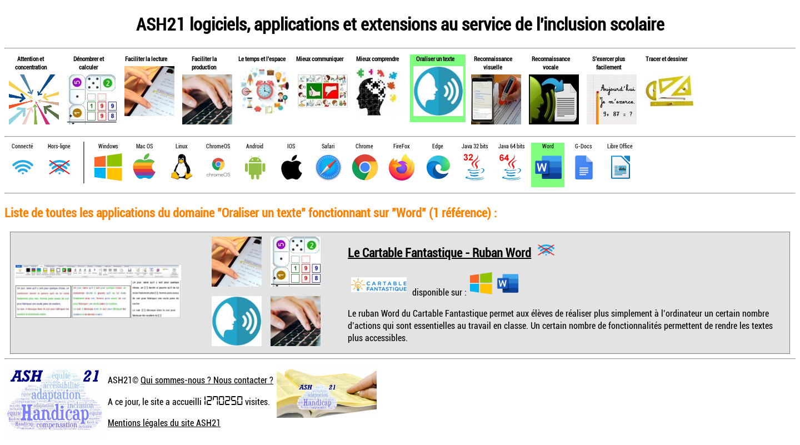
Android (254, 146)
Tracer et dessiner (666, 58)
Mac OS (144, 146)
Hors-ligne (59, 146)
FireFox (401, 146)
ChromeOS (218, 146)
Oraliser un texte (435, 58)
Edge (437, 146)
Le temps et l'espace (262, 58)
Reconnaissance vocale (551, 62)
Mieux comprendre (377, 58)
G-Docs (583, 146)
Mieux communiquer (319, 58)
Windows (108, 146)
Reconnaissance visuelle (493, 62)
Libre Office (620, 146)
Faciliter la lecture (146, 58)
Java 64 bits (511, 146)
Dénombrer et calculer (88, 62)
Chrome (364, 146)
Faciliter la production (204, 62)
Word (548, 146)
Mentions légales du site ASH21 (164, 423)
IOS (291, 146)
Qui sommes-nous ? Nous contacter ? (207, 380)
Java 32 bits (475, 146)
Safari (328, 146)
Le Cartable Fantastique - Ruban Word (439, 252)
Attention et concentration (31, 62)
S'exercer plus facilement (608, 62)
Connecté (22, 146)
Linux (181, 146)
